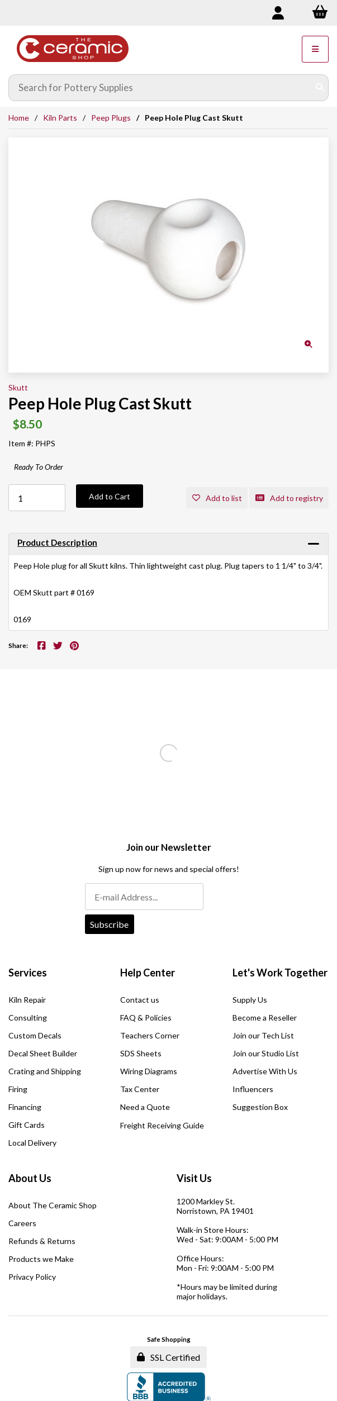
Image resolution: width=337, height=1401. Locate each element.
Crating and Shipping (44, 1071)
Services (27, 972)
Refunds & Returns (41, 1241)
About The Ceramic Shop (52, 1205)
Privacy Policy (32, 1276)
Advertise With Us (264, 1071)
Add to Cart (109, 496)
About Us (29, 1178)
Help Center (147, 972)
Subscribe (109, 924)
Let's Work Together (279, 972)
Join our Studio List (265, 1053)
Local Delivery (32, 1142)
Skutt (18, 387)
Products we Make (41, 1259)
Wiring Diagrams (148, 1071)
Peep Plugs (111, 117)
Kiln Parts (60, 117)
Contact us (139, 999)
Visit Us (194, 1178)
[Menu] (315, 49)
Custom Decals (34, 1035)
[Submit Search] (320, 87)
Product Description (57, 542)
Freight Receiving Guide (162, 1125)
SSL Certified (168, 1357)
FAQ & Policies (146, 1017)
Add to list (217, 498)
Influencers (252, 1089)
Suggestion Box (260, 1107)
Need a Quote (145, 1107)
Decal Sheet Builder (42, 1053)
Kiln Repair (27, 999)
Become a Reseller (264, 1017)
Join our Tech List (263, 1035)
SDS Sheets (141, 1053)
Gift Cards (26, 1125)
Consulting (27, 1017)
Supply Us (249, 999)
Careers (22, 1223)
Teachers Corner (149, 1035)
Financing (24, 1107)
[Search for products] (160, 87)
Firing (17, 1089)
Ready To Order (38, 466)
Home (18, 117)
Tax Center (139, 1089)
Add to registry (289, 498)
